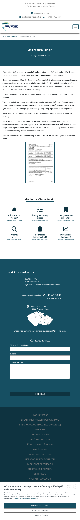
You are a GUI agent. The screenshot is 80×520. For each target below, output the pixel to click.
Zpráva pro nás (16, 362)
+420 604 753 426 (52, 17)
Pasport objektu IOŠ (40, 454)
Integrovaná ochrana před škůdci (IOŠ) (40, 425)
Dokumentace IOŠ (40, 435)
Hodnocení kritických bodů (40, 459)
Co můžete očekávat (9, 36)
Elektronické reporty (40, 469)
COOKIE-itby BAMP (69, 486)
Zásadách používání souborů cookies (26, 499)
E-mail (13, 354)
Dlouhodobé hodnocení (40, 464)
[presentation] (26, 385)
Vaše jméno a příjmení (19, 345)
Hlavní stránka (40, 415)
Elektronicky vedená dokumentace (40, 420)
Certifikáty (40, 474)
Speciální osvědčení (40, 479)
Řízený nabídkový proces (40, 444)
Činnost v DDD (40, 430)
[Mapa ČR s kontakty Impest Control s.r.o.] (40, 318)
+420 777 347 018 (53, 298)
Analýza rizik (40, 449)
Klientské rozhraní (40, 13)
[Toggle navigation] (75, 26)
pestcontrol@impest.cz (30, 17)
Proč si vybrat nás (40, 440)
